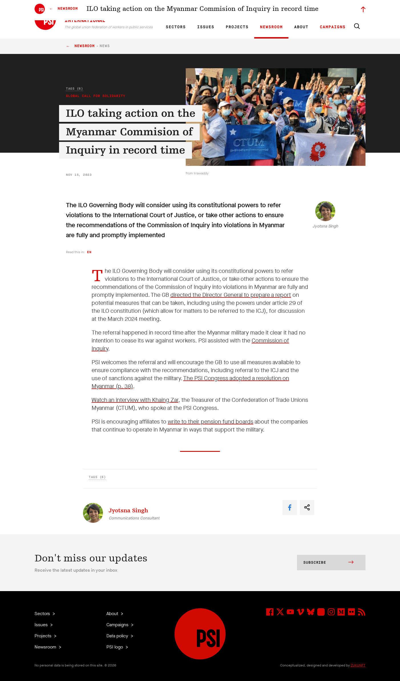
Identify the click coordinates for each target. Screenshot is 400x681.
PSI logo (115, 647)
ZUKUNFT (358, 665)
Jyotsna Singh (325, 226)
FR (182, 10)
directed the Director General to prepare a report (230, 295)
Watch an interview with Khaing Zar (135, 400)
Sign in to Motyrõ (333, 10)
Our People (256, 10)
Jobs (274, 10)
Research (215, 10)
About (301, 27)
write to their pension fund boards (210, 422)
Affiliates (235, 10)
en (89, 252)
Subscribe (328, 563)
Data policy (117, 636)
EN (172, 10)
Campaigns (333, 27)
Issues (205, 27)
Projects (237, 27)
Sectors (176, 27)
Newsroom (271, 27)
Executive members (299, 10)
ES (192, 10)
